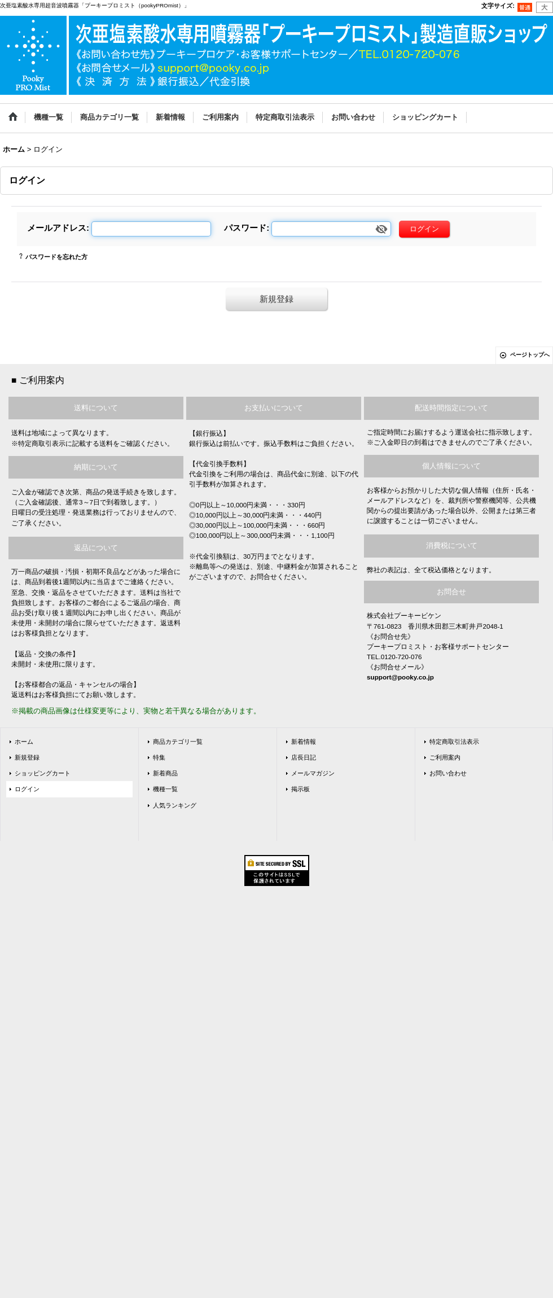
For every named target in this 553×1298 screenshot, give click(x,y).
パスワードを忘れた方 (56, 256)
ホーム (24, 741)
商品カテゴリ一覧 (178, 741)
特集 (159, 757)
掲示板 (300, 789)
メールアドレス (56, 228)
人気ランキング (174, 805)
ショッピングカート (43, 773)
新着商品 (165, 773)
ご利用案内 (444, 757)
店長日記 (303, 757)
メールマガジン (313, 773)
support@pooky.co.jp (400, 677)
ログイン (27, 789)
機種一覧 (165, 789)
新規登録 (276, 299)
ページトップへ (530, 355)
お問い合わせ (448, 773)
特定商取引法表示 (454, 741)
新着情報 (303, 741)
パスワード (245, 228)
